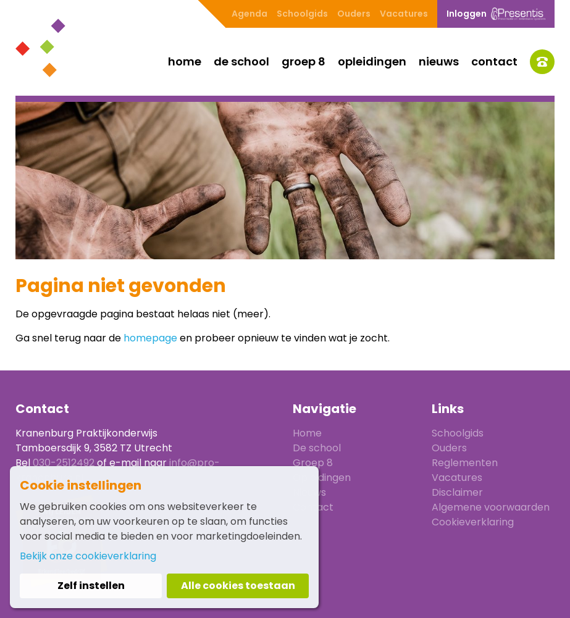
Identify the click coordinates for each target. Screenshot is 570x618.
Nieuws (439, 61)
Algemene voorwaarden (491, 507)
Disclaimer (457, 492)
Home (184, 61)
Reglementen (465, 463)
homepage (150, 338)
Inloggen (495, 13)
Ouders (354, 13)
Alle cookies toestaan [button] (238, 585)
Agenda (249, 13)
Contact (494, 61)
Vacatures (404, 13)
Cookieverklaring (473, 522)
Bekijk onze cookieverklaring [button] (88, 556)
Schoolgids (302, 13)
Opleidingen (372, 61)
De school (241, 61)
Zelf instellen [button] (91, 585)
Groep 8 (303, 61)
